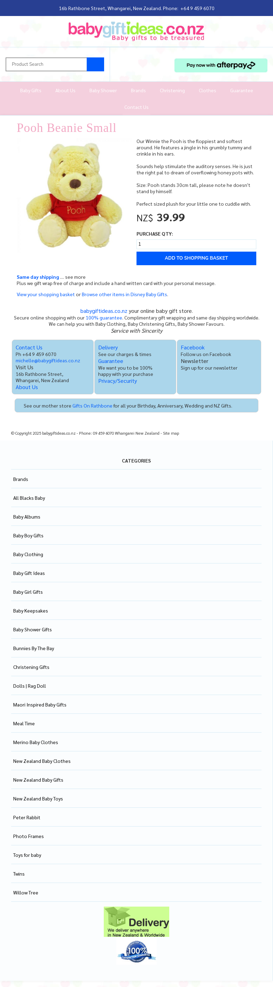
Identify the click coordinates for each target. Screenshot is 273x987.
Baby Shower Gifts (32, 629)
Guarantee (241, 90)
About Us (65, 90)
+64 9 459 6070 (197, 8)
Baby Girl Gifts (28, 592)
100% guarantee (104, 317)
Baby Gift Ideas (29, 573)
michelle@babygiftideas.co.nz (48, 360)
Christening (172, 90)
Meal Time (24, 723)
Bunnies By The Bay (33, 648)
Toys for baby (27, 855)
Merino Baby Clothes (35, 742)
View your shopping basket (46, 294)
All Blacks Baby (29, 498)
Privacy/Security (117, 380)
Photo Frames (28, 836)
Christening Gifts (31, 667)
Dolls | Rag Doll (29, 685)
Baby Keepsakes (30, 610)
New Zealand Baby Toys (38, 798)
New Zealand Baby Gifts (38, 779)
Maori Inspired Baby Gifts (40, 704)
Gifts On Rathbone (92, 405)
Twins (19, 873)
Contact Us (136, 107)
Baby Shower (103, 90)
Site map (171, 433)
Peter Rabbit (26, 817)
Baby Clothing (28, 554)
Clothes (207, 90)
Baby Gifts (30, 90)
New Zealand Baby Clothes (42, 761)
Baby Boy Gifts (28, 535)
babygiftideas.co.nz (103, 310)
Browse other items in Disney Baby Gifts (124, 294)
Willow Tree (25, 892)
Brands (138, 90)
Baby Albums (26, 516)
